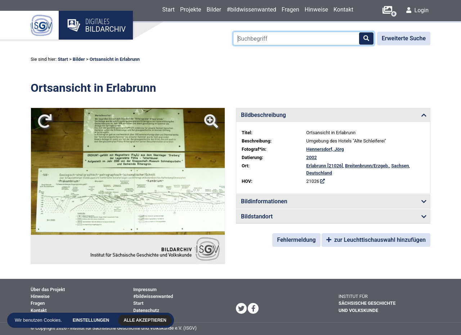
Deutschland (319, 173)
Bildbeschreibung (263, 115)
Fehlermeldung (296, 239)
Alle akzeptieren (146, 320)
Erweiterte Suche (404, 38)
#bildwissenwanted (251, 9)
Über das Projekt (48, 289)
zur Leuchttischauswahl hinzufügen (376, 239)
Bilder (214, 9)
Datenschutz (146, 310)
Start (168, 9)
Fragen (290, 9)
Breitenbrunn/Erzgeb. (367, 165)
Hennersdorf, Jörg (325, 149)
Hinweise (316, 9)
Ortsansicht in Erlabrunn (115, 59)
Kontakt (343, 9)
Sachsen (400, 165)
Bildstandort (257, 216)
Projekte (190, 9)
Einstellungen (92, 320)
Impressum (145, 289)
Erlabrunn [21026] (324, 165)
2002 (311, 157)
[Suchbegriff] (303, 38)
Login (417, 10)
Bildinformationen (264, 201)
